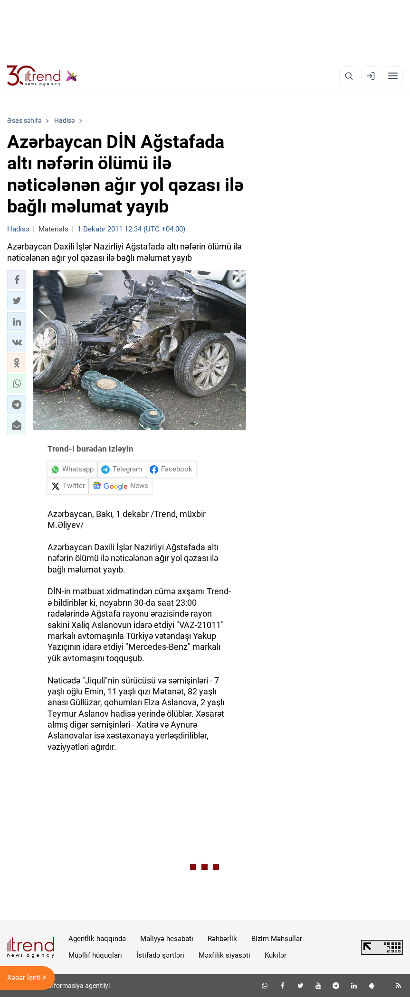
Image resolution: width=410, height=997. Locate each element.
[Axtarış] (348, 75)
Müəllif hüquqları (95, 955)
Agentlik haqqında (97, 938)
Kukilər (275, 955)
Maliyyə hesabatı (166, 938)
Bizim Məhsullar (276, 938)
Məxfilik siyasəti (224, 955)
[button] (16, 280)
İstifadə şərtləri (160, 955)
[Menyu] (393, 75)
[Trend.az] (42, 75)
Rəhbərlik (222, 938)
